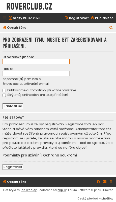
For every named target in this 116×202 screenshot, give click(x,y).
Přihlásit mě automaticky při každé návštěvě (39, 90)
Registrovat (13, 167)
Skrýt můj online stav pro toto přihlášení (35, 95)
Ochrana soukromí (60, 155)
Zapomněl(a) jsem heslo (22, 79)
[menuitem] (24, 18)
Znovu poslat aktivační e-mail (26, 84)
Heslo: (8, 69)
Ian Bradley (29, 190)
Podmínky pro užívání (22, 155)
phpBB (61, 190)
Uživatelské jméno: (18, 57)
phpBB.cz (107, 198)
